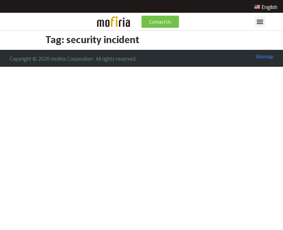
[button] (260, 21)
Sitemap (264, 56)
